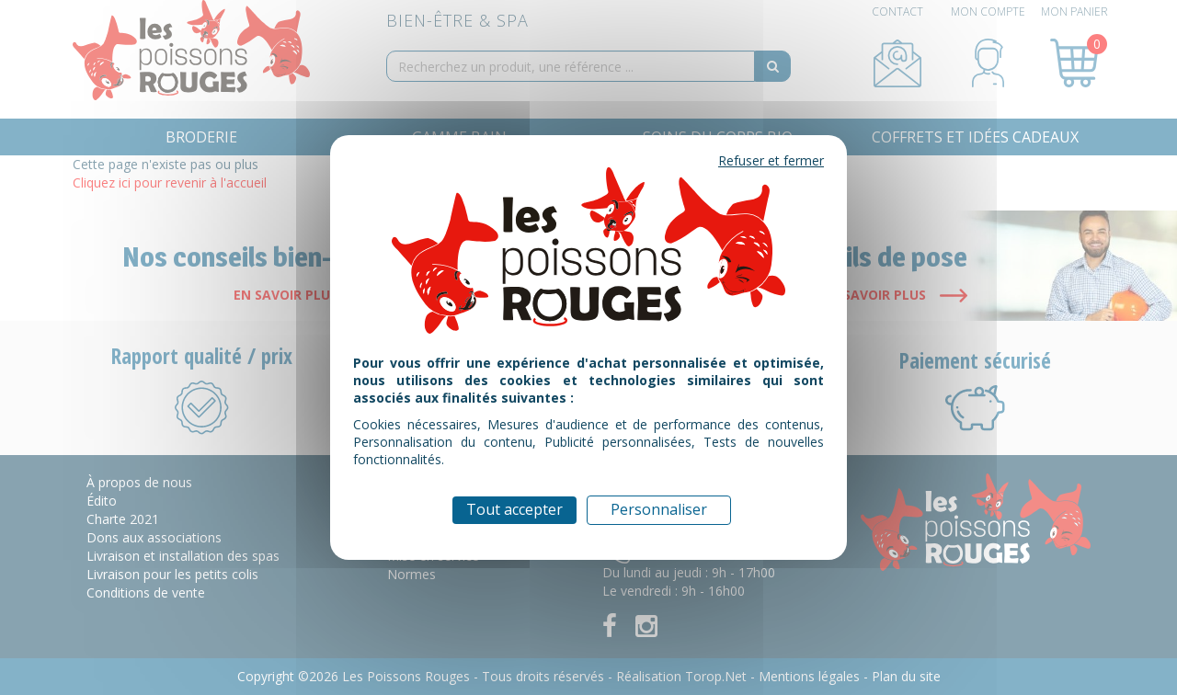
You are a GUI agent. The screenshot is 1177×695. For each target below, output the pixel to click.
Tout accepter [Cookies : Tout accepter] (514, 509)
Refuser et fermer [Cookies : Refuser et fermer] (771, 160)
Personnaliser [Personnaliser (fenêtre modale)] (659, 509)
